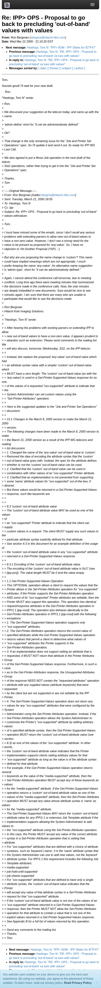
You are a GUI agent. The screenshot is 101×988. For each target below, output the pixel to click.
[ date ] (43, 68)
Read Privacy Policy (78, 982)
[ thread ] (54, 68)
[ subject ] (67, 68)
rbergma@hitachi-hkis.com (58, 195)
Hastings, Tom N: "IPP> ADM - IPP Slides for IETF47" (61, 47)
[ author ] (79, 68)
